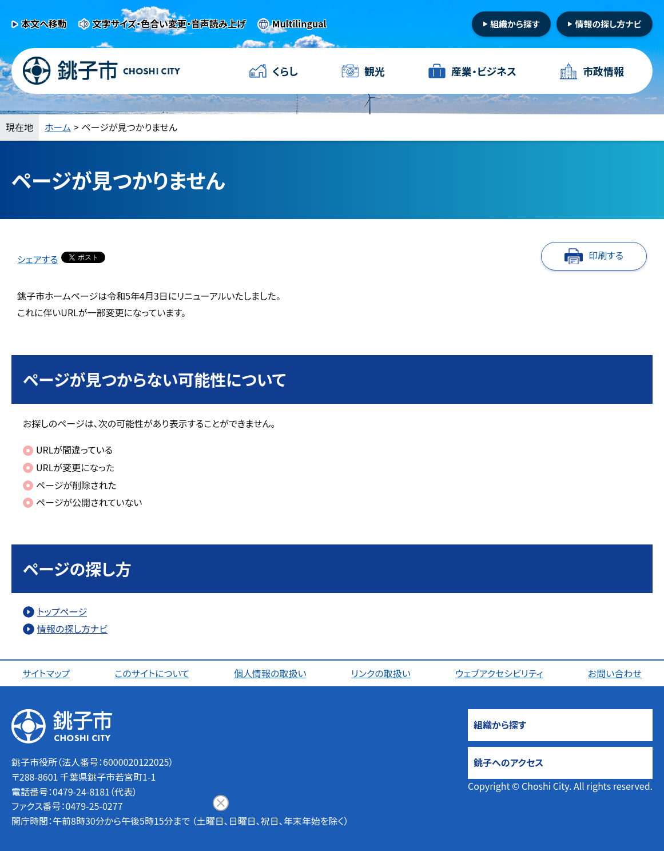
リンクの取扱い (381, 673)
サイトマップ (46, 673)
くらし (285, 70)
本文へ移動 (44, 23)
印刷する (606, 255)
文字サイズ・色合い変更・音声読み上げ (169, 23)
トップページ (62, 611)
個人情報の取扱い (270, 673)
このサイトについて (151, 673)
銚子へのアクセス (508, 762)
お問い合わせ (615, 673)
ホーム (58, 127)
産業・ (483, 71)
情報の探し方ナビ (608, 24)
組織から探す (515, 24)
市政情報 (603, 70)
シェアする (37, 259)
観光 (374, 70)
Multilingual (299, 23)
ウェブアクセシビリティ (499, 673)
